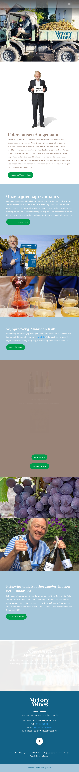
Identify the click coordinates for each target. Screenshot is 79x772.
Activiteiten (35, 756)
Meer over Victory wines (21, 175)
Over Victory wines (22, 753)
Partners (67, 753)
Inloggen (45, 756)
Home (10, 753)
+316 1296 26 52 (41, 724)
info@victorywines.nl (42, 727)
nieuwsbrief (40, 337)
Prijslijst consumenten (53, 753)
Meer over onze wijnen (18, 222)
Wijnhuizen (39, 457)
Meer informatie (15, 347)
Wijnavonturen (39, 466)
